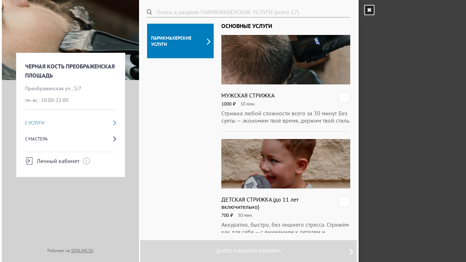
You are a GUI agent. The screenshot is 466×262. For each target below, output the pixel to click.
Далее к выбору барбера (284, 251)
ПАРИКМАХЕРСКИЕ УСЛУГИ (180, 41)
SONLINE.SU (82, 250)
